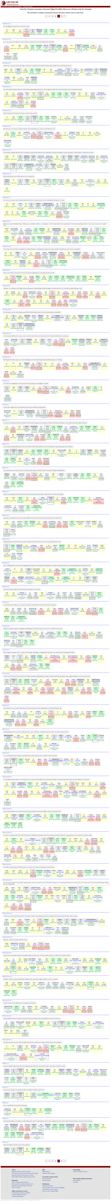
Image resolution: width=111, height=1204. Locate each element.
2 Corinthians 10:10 (6, 309)
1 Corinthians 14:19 (6, 86)
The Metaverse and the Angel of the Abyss (22, 1185)
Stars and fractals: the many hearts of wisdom (22, 1175)
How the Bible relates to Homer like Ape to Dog (23, 1176)
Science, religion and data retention (20, 1182)
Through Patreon (77, 1180)
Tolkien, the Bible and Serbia (19, 1194)
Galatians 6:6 (5, 404)
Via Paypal (75, 1182)
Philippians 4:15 (5, 562)
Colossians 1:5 (5, 602)
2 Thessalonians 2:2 (7, 952)
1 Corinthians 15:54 (6, 150)
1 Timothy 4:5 (5, 1102)
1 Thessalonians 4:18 (7, 937)
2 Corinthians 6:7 (6, 270)
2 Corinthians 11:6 (6, 357)
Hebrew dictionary (46, 1178)
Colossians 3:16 (6, 673)
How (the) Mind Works (17, 1196)
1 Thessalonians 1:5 (7, 776)
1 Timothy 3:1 (5, 1087)
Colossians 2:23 (6, 649)
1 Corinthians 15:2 (6, 126)
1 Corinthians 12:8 (6, 39)
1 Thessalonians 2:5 (7, 864)
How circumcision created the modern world (22, 1184)
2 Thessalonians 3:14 (7, 1039)
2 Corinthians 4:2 (6, 221)
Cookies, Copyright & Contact (80, 1171)
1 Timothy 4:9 (5, 1142)
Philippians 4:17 (5, 586)
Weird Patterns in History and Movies (21, 1192)
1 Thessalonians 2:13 (7, 880)
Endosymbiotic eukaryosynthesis (50, 1189)
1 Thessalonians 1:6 (7, 808)
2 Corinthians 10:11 (6, 333)
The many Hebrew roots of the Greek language (53, 1187)
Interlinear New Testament (48, 1173)
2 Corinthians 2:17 (6, 197)
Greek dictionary (46, 1180)
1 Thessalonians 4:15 (7, 913)
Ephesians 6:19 (5, 491)
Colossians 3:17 (6, 705)
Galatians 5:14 (5, 380)
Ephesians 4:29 (5, 444)
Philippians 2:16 (5, 539)
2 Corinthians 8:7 (6, 285)
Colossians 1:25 (6, 626)
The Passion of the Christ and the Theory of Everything (25, 1173)
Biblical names (45, 1171)
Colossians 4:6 (5, 753)
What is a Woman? (16, 1187)
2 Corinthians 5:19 (6, 246)
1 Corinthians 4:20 (6, 23)
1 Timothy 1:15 (5, 1063)
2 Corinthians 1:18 (6, 173)
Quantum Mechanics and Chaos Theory (21, 1171)
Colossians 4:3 (5, 729)
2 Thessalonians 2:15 (7, 976)
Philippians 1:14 (5, 515)
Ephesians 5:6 (5, 467)
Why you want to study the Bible (50, 1191)
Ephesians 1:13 (5, 420)
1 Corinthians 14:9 (6, 63)
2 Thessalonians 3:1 (7, 1015)
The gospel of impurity (47, 1185)
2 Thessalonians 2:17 (7, 1000)
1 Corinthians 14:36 (6, 110)
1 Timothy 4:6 (5, 1118)
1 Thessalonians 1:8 (7, 832)
